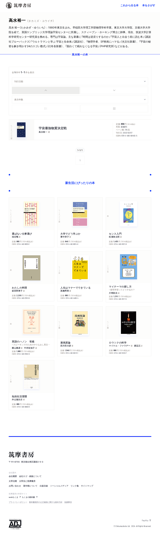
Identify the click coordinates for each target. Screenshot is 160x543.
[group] (80, 90)
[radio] (46, 90)
